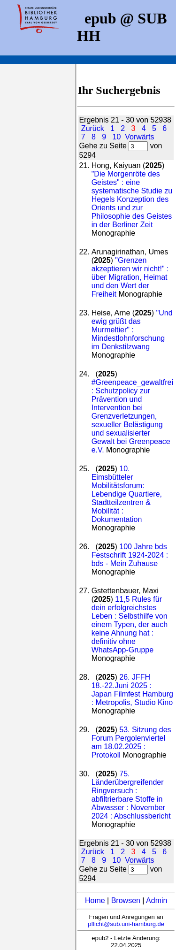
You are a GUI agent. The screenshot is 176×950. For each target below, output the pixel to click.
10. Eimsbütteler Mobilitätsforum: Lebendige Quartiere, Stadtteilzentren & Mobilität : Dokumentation (127, 494)
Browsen (125, 900)
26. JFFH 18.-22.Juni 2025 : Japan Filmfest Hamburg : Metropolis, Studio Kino (132, 689)
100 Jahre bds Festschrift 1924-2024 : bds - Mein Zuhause (130, 555)
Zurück (92, 128)
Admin (156, 900)
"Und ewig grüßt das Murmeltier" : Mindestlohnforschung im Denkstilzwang (132, 330)
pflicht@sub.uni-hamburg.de (126, 923)
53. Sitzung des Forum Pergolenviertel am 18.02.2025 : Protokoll (131, 742)
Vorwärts (139, 137)
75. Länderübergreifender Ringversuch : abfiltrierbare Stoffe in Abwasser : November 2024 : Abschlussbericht (131, 795)
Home (95, 900)
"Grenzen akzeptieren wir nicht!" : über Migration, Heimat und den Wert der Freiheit (130, 277)
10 (117, 137)
